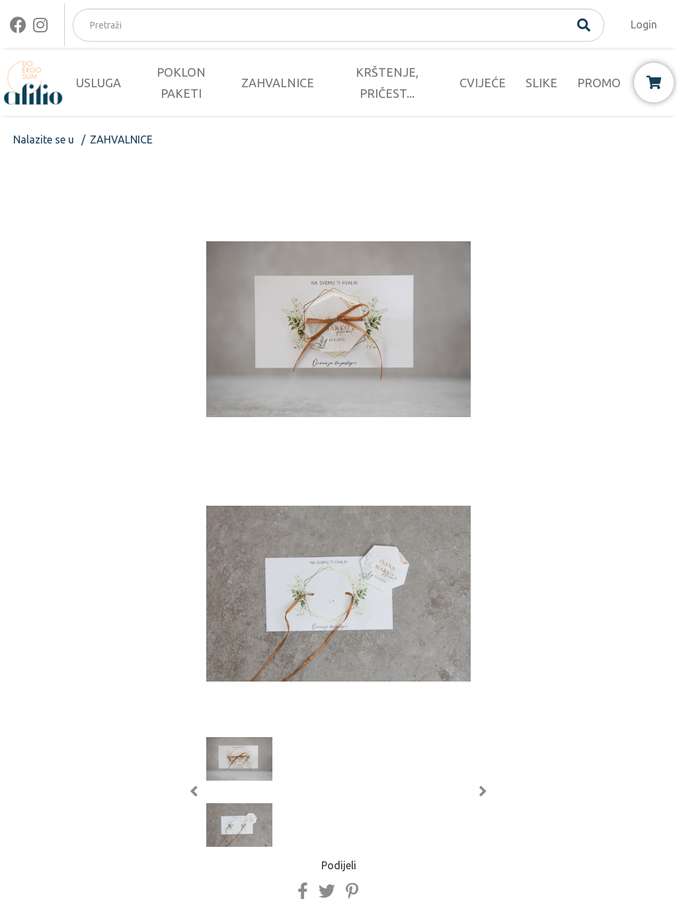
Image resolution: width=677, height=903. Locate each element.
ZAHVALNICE (277, 82)
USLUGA (98, 82)
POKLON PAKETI (181, 82)
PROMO (599, 82)
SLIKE (541, 82)
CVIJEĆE (482, 82)
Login (644, 24)
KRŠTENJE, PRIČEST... (387, 82)
